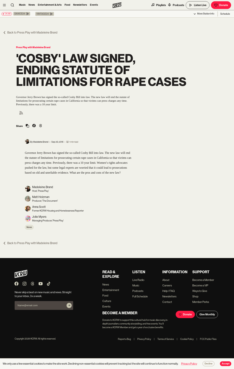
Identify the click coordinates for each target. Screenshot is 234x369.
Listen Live (197, 5)
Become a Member (203, 279)
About (165, 279)
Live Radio (138, 279)
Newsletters (80, 4)
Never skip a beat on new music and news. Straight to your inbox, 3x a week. (43, 294)
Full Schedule (140, 296)
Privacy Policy (142, 339)
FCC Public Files (206, 339)
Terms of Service (164, 339)
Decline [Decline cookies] (208, 363)
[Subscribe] (69, 305)
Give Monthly (207, 314)
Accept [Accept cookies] (225, 363)
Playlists (158, 5)
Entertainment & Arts (50, 4)
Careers (167, 285)
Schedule (225, 13)
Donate (221, 5)
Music (22, 4)
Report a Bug (124, 339)
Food (67, 4)
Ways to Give (199, 290)
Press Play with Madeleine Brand (33, 47)
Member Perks (200, 301)
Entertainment (110, 290)
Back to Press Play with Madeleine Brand (30, 32)
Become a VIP (200, 285)
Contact (167, 301)
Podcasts (176, 5)
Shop (195, 296)
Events (94, 4)
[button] (21, 14)
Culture (106, 301)
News (32, 4)
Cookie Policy (185, 339)
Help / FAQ (168, 290)
